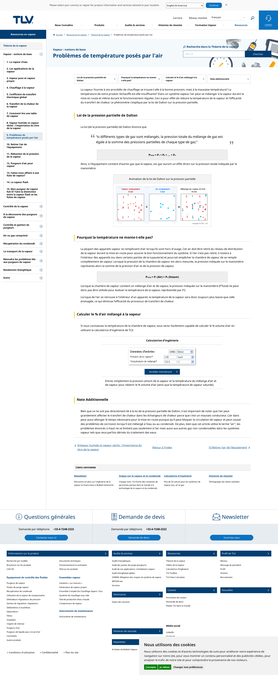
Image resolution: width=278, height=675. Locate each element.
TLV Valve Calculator (175, 577)
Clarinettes (12, 635)
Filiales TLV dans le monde (178, 605)
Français (216, 17)
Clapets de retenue (15, 623)
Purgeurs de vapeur (16, 583)
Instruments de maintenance (72, 616)
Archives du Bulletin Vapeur (124, 649)
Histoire (224, 573)
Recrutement (226, 577)
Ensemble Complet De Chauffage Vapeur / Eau (80, 591)
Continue (214, 5)
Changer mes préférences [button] (188, 667)
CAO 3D (10, 569)
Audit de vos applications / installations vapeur (133, 569)
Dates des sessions (121, 601)
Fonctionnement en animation (73, 565)
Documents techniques (70, 560)
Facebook (170, 636)
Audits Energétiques (121, 560)
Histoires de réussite (221, 475)
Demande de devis (174, 601)
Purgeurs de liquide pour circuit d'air (23, 631)
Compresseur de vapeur (70, 603)
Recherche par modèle (17, 560)
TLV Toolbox (171, 573)
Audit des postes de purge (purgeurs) (129, 565)
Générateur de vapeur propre (73, 587)
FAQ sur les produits (68, 569)
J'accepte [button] (151, 667)
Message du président (230, 565)
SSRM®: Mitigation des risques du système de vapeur (136, 577)
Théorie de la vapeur (175, 560)
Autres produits (14, 640)
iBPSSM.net (117, 581)
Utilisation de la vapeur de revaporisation (26, 595)
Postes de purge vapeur (18, 587)
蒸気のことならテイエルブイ (23, 19)
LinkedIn (170, 632)
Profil (222, 569)
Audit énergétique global (123, 573)
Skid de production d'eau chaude (74, 599)
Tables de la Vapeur (175, 565)
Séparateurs (12, 611)
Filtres (9, 615)
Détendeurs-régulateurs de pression (23, 599)
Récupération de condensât (19, 591)
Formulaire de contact (176, 597)
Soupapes (11, 619)
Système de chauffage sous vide (74, 595)
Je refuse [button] (165, 667)
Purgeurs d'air (13, 627)
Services (116, 585)
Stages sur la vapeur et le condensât (140, 475)
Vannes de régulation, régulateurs (22, 603)
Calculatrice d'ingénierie (178, 475)
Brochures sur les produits (19, 565)
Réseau (223, 560)
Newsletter (80, 475)
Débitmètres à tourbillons (18, 607)
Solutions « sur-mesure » (70, 583)
